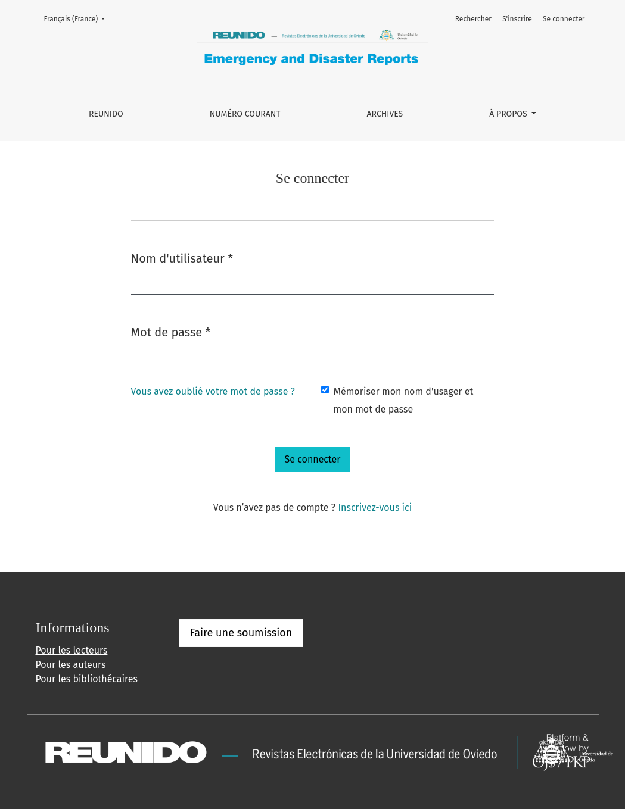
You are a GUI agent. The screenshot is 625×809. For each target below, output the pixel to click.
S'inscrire (517, 19)
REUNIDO (106, 114)
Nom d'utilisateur (182, 257)
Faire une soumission (241, 632)
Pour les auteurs (71, 664)
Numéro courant (245, 114)
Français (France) (78, 18)
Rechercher (473, 19)
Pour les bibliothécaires (87, 679)
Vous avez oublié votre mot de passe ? (213, 391)
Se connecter (563, 19)
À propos (509, 114)
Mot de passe (171, 331)
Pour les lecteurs (72, 650)
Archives (385, 114)
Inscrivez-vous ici (375, 507)
